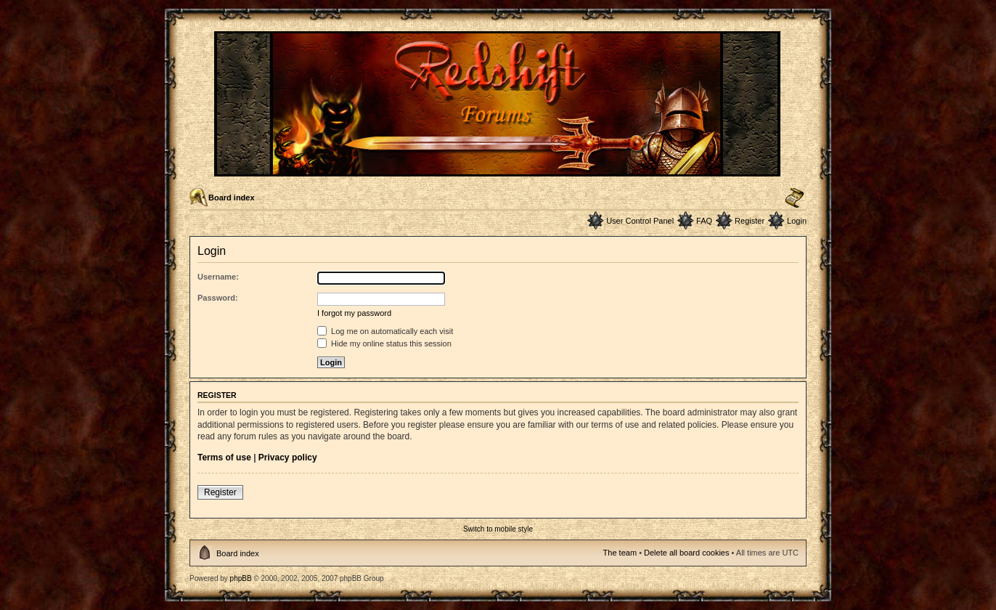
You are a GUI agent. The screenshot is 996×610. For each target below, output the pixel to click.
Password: (217, 297)
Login (797, 220)
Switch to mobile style (498, 529)
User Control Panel (640, 220)
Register (749, 220)
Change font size (795, 198)
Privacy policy (287, 457)
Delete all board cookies (686, 552)
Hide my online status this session (384, 343)
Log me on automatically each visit (385, 331)
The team (620, 552)
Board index (231, 197)
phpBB (241, 578)
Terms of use (224, 457)
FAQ (704, 220)
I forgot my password (354, 313)
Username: (218, 276)
